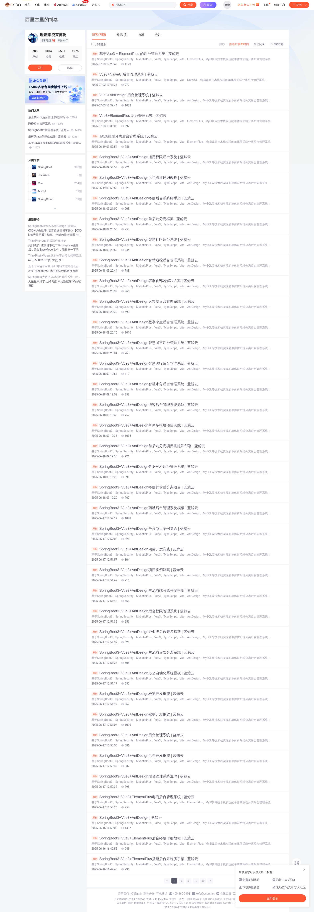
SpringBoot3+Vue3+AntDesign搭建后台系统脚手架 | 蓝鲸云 (143, 198)
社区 (46, 4)
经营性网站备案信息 (211, 899)
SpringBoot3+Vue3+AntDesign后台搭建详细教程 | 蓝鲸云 (141, 178)
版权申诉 (227, 903)
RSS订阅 (277, 44)
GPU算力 (80, 3)
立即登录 (272, 898)
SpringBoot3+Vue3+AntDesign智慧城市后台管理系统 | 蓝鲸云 (145, 343)
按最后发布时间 (239, 44)
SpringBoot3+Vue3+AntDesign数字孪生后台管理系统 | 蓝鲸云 (145, 322)
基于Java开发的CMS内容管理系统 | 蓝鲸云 (55, 145)
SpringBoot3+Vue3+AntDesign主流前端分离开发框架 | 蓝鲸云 (145, 590)
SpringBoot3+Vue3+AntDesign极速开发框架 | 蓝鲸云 (138, 694)
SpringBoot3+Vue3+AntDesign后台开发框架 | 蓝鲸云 (138, 756)
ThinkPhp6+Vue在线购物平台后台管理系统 (55, 255)
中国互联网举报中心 (158, 903)
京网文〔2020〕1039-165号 (184, 899)
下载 (37, 4)
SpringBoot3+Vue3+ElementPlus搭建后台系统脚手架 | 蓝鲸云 (145, 859)
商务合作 (149, 893)
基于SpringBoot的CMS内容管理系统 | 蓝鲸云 (55, 266)
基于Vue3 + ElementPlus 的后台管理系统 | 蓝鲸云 (135, 54)
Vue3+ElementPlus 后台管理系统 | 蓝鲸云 (129, 116)
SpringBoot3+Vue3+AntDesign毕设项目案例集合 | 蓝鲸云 (141, 529)
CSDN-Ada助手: (38, 230)
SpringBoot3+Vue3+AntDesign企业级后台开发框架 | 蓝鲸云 (143, 632)
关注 (40, 67)
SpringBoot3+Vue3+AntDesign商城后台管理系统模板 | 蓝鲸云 (145, 508)
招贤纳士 (136, 893)
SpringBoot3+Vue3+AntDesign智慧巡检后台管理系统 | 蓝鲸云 (145, 260)
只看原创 (99, 44)
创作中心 (279, 4)
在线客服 (225, 893)
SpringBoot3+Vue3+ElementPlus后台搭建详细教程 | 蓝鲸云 (143, 838)
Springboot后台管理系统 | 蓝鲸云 (55, 130)
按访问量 (259, 44)
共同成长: (34, 245)
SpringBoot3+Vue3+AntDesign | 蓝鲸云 (127, 818)
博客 (27, 4)
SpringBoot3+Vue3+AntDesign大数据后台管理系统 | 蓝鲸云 (143, 301)
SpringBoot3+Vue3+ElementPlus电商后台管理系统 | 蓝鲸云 (143, 797)
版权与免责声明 (213, 903)
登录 (227, 4)
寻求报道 (161, 893)
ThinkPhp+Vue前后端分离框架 (47, 240)
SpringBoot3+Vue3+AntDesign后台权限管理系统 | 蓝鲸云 (141, 611)
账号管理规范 (196, 903)
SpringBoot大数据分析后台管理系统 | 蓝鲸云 (55, 276)
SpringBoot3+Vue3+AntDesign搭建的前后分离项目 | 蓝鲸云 (143, 487)
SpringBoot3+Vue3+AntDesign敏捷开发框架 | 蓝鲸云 (138, 714)
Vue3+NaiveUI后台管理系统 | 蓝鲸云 (125, 74)
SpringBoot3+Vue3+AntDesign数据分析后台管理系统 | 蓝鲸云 (145, 467)
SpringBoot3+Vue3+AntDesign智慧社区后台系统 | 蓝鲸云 (141, 240)
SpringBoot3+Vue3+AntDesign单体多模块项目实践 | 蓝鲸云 (143, 425)
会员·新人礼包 (248, 4)
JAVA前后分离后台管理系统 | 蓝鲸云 (125, 136)
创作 (299, 4)
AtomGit (60, 4)
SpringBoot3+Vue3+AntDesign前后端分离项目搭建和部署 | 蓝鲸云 (148, 446)
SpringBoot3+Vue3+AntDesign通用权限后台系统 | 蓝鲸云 (141, 157)
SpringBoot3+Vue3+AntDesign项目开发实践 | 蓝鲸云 (138, 549)
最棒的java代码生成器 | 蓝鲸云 (53, 136)
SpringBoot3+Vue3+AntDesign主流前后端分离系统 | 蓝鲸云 (143, 652)
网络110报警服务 (137, 903)
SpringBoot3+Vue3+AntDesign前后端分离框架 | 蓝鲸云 (139, 219)
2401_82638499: (39, 270)
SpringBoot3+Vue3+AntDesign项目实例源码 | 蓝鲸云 (138, 570)
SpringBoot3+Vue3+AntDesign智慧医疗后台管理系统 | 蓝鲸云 (145, 363)
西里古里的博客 (42, 19)
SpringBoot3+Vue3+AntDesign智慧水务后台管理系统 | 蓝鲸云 (145, 384)
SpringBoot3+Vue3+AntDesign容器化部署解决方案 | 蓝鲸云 (143, 281)
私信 (70, 68)
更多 (96, 4)
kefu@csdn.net (205, 893)
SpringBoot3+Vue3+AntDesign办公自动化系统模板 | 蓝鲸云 (143, 673)
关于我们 (123, 893)
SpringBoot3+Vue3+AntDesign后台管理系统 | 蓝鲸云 (138, 735)
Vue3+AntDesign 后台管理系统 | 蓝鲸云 (127, 95)
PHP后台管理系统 (45, 123)
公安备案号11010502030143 (129, 899)
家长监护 (121, 903)
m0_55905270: (37, 260)
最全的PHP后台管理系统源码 (52, 117)
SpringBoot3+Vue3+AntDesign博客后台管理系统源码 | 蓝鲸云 (145, 405)
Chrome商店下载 (179, 903)
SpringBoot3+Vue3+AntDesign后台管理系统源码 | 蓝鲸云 (141, 776)
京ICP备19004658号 (157, 899)
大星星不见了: (37, 281)
